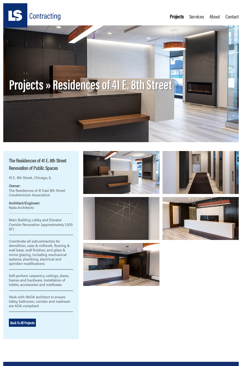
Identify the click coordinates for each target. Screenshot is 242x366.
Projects (177, 16)
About (215, 16)
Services (196, 16)
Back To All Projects (22, 322)
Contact (232, 16)
